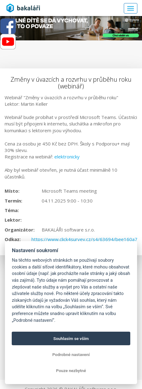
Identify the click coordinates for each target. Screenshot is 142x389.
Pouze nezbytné (71, 370)
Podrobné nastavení (71, 354)
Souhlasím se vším (71, 338)
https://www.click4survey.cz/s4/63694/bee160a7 (84, 239)
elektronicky (67, 157)
